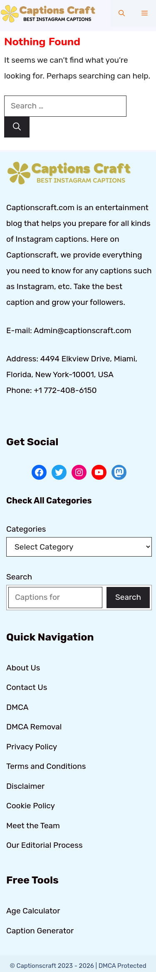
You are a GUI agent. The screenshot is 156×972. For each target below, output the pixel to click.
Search (19, 577)
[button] (121, 13)
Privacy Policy (31, 746)
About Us (23, 668)
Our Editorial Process (44, 845)
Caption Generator (40, 930)
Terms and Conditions (46, 766)
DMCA (17, 707)
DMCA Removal (34, 726)
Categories (26, 529)
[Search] (17, 127)
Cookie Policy (30, 805)
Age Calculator (33, 911)
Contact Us (26, 687)
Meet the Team (33, 825)
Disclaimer (25, 786)
